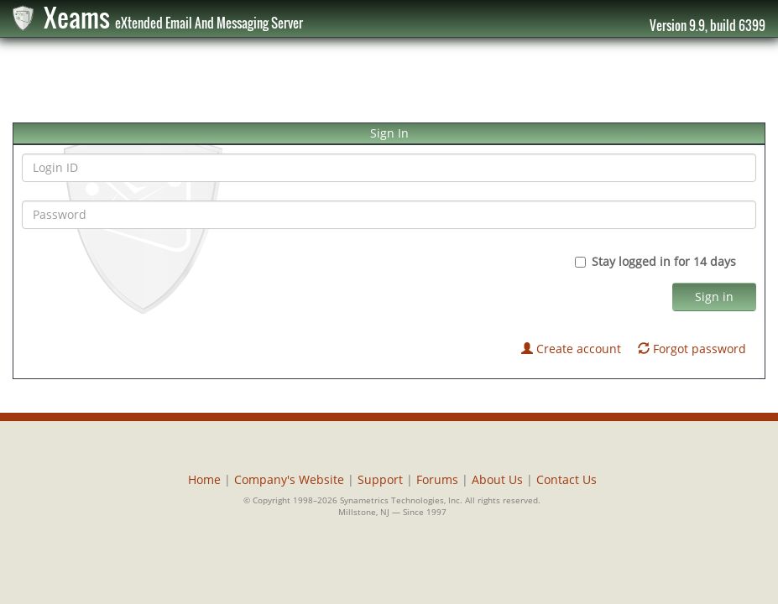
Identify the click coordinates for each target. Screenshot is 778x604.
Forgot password (692, 349)
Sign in (714, 297)
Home (204, 479)
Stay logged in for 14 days (665, 261)
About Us (497, 479)
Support (380, 479)
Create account (571, 349)
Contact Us (566, 479)
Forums (437, 479)
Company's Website (289, 479)
